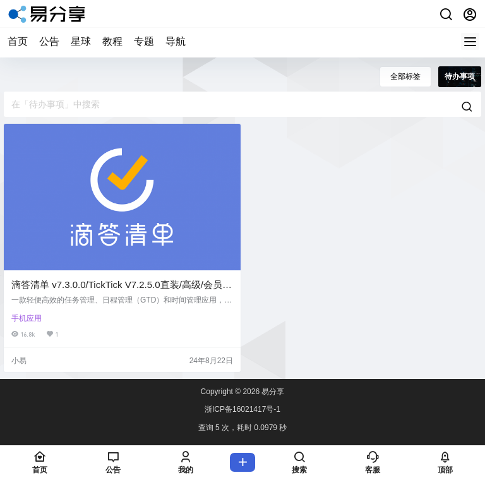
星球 (81, 41)
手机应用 (26, 318)
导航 (175, 41)
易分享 (272, 391)
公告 (49, 41)
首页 (18, 41)
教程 (112, 41)
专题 (144, 41)
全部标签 (405, 76)
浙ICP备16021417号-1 (242, 409)
